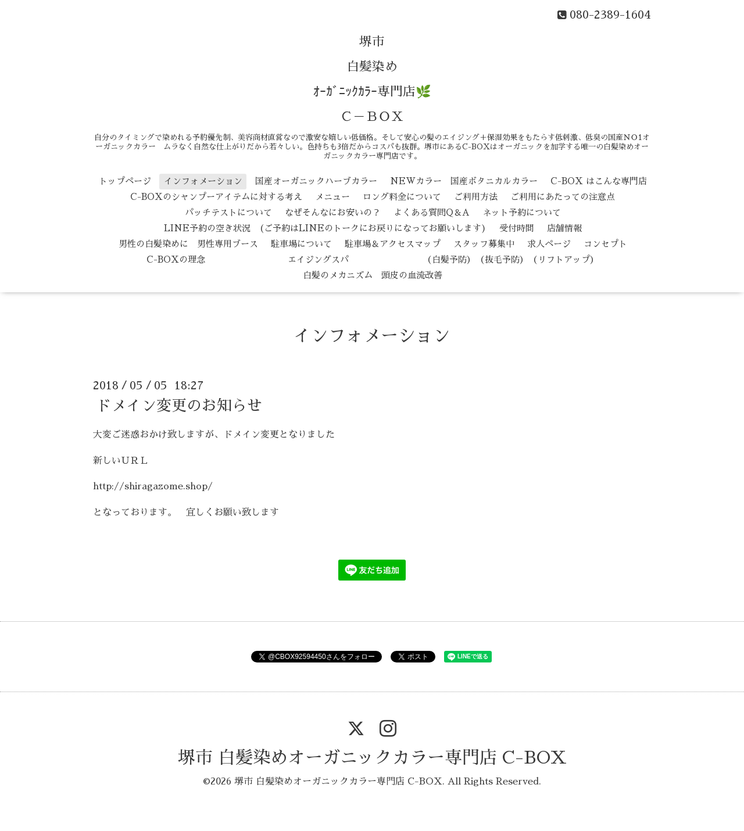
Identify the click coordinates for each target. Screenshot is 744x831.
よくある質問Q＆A (432, 212)
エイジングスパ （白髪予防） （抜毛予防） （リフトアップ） (408, 259)
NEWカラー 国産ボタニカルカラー (464, 181)
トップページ (125, 181)
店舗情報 (564, 228)
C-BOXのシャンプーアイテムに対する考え (216, 196)
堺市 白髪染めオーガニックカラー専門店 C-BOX (372, 757)
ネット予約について (521, 212)
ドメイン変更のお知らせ (179, 405)
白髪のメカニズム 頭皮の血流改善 (372, 275)
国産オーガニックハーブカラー (316, 181)
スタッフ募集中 (483, 243)
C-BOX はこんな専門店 (598, 181)
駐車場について (301, 243)
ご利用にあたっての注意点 (562, 196)
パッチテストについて (228, 212)
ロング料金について (402, 196)
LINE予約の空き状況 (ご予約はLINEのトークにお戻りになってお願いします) (325, 228)
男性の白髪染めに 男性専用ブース (188, 243)
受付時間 (516, 228)
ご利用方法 (476, 196)
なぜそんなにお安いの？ (333, 212)
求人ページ (549, 243)
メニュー (332, 196)
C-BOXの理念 (175, 259)
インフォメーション (203, 181)
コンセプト (605, 243)
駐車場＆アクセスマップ (393, 243)
